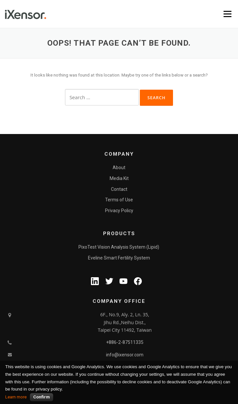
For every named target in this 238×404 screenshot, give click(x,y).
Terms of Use (119, 199)
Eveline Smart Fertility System (119, 257)
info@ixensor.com (124, 354)
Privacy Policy (119, 210)
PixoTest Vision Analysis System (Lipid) (118, 247)
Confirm (41, 396)
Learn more (16, 396)
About (119, 167)
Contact (119, 189)
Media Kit (119, 178)
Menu (227, 13)
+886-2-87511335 (124, 342)
